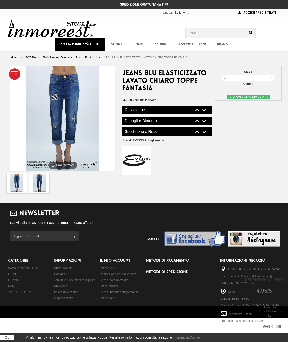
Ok (7, 337)
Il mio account (115, 261)
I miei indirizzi (109, 286)
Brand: (143, 140)
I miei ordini (107, 268)
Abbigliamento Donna (56, 57)
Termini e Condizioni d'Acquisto (74, 280)
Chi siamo (60, 286)
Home (14, 57)
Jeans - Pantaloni (86, 57)
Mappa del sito (64, 298)
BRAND (222, 44)
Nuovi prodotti (63, 268)
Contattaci (61, 274)
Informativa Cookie (186, 337)
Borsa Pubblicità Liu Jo (80, 44)
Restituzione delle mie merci (118, 274)
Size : (248, 71)
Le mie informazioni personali (119, 292)
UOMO (138, 44)
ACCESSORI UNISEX (192, 44)
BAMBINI (160, 44)
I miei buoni (107, 298)
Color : (248, 84)
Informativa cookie (66, 292)
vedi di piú (272, 326)
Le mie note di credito (114, 280)
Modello (128, 100)
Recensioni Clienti (264, 280)
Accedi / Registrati (257, 12)
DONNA (116, 44)
